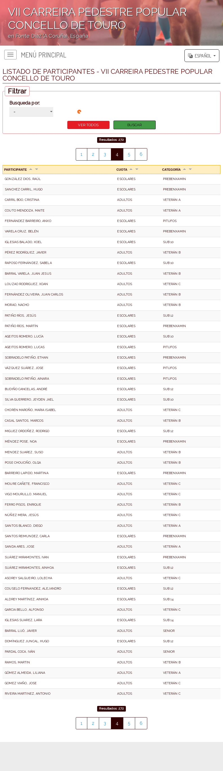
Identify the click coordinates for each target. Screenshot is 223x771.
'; (111, 23)
